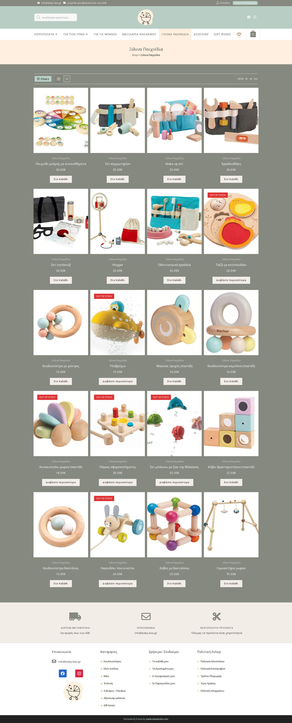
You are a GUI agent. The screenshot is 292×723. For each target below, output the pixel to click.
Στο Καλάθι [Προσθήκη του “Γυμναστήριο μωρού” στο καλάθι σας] (231, 583)
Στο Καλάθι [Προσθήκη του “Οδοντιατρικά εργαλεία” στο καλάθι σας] (174, 280)
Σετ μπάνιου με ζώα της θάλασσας (174, 467)
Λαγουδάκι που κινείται (118, 568)
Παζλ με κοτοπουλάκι (231, 265)
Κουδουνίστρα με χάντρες (60, 366)
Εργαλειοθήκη (231, 164)
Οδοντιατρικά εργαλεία (174, 265)
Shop (135, 55)
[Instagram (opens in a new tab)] (255, 17)
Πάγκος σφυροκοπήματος (117, 467)
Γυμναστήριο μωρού (231, 568)
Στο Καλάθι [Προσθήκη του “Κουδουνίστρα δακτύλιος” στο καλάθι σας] (61, 583)
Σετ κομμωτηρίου (117, 164)
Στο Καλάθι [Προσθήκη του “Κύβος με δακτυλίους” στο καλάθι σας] (174, 583)
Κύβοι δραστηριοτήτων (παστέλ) (231, 467)
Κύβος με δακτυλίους (174, 568)
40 (251, 78)
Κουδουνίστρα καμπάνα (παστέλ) (231, 366)
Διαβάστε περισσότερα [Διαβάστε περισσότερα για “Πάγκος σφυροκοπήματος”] (118, 482)
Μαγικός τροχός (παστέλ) (174, 366)
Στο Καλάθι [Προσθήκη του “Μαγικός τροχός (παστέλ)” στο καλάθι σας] (174, 381)
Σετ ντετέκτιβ (61, 265)
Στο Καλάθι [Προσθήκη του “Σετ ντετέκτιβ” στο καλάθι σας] (61, 280)
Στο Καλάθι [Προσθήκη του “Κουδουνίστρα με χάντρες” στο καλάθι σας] (61, 381)
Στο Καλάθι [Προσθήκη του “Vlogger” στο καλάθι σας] (117, 280)
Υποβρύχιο (118, 366)
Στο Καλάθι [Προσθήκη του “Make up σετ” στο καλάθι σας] (174, 179)
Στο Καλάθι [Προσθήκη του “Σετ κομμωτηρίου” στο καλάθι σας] (117, 179)
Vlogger (117, 265)
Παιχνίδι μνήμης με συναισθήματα (61, 164)
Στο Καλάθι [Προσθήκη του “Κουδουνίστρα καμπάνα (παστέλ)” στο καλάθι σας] (231, 381)
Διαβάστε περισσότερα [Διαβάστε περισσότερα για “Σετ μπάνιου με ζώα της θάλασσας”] (174, 482)
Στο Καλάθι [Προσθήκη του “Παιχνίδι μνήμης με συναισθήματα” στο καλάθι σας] (61, 179)
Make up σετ (174, 164)
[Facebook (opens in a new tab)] (249, 17)
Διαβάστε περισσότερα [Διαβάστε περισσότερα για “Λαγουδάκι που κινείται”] (118, 583)
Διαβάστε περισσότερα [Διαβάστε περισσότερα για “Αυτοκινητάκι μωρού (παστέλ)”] (61, 482)
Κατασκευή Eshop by (146, 719)
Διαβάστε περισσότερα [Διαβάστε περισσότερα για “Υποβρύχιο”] (118, 381)
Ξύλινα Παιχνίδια (61, 158)
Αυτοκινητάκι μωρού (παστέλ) (60, 467)
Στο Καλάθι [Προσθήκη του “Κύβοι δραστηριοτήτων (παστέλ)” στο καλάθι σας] (231, 482)
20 (246, 78)
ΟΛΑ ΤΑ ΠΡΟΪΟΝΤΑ (245, 2)
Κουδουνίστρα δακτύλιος (61, 568)
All (256, 78)
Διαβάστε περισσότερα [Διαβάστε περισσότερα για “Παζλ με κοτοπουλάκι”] (231, 280)
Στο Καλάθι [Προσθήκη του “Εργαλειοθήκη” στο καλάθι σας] (231, 179)
